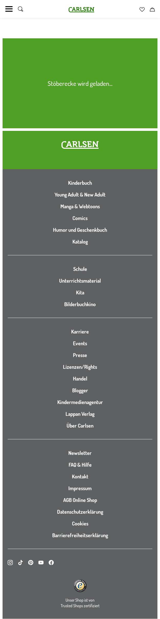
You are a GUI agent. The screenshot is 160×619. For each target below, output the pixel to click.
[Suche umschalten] (20, 9)
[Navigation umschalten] (9, 9)
